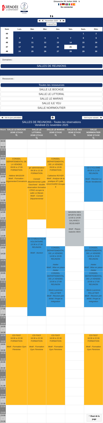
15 (83, 42)
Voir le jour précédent (11, 118)
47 (7, 47)
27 (58, 51)
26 (45, 51)
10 (19, 42)
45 (7, 38)
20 (58, 47)
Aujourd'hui (51, 24)
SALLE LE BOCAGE (16, 129)
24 (19, 51)
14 (70, 42)
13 (58, 42)
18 (32, 47)
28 (70, 51)
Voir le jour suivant (92, 118)
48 (7, 51)
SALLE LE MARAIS (56, 129)
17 (19, 47)
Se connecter (67, 7)
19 (45, 47)
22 (83, 47)
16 (96, 42)
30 (96, 51)
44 (7, 33)
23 (96, 47)
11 (32, 42)
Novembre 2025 (51, 21)
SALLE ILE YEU (74, 129)
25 (32, 51)
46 (7, 42)
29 (83, 51)
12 (45, 42)
